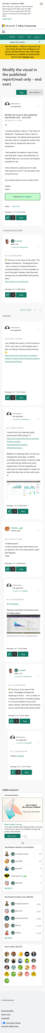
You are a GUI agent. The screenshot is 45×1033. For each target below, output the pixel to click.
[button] (21, 92)
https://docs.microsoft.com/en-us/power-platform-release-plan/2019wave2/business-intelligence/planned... (22, 358)
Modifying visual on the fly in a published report (22, 636)
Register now (28, 57)
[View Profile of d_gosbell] (18, 241)
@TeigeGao (13, 604)
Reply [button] (21, 218)
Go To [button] (37, 37)
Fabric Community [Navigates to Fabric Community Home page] (27, 25)
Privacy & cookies (7, 1011)
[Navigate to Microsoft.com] (8, 25)
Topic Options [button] (34, 92)
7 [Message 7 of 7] (13, 506)
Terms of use (5, 1014)
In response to (19, 247)
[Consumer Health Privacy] (22, 1026)
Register (12, 37)
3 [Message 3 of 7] (13, 648)
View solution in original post (16, 281)
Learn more (6, 18)
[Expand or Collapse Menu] (3, 31)
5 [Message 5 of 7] (17, 766)
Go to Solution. (26, 196)
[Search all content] (25, 42)
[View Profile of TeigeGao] (14, 528)
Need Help (16, 206)
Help (29, 37)
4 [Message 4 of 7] (15, 715)
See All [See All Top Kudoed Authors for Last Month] (8, 888)
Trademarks (5, 1018)
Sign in (21, 37)
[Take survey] (12, 836)
